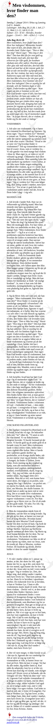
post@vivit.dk (13, 722)
